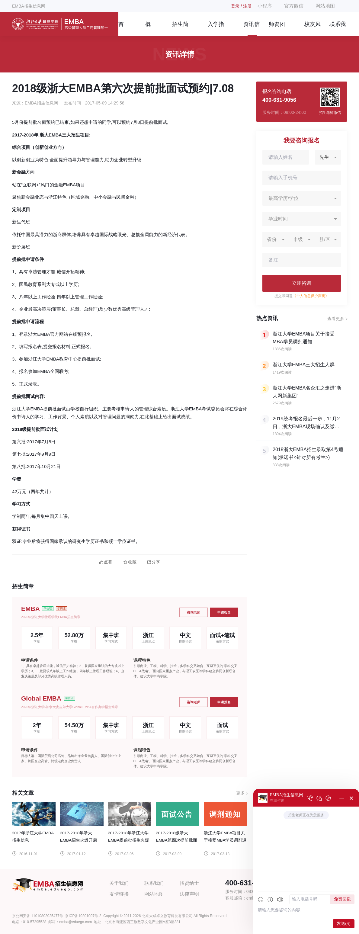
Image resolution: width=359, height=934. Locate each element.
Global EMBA (41, 698)
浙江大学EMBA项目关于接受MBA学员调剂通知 (225, 840)
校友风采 (312, 28)
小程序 (265, 5)
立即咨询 (301, 283)
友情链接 (119, 894)
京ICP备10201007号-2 (83, 916)
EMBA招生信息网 (28, 6)
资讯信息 (251, 28)
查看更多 (335, 318)
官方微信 (293, 5)
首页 (121, 28)
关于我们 (119, 883)
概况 (148, 28)
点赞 (105, 562)
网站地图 (325, 5)
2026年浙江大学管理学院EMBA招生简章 (50, 617)
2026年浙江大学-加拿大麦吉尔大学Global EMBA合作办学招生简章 (69, 707)
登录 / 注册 (241, 6)
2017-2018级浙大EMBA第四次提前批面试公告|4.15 (176, 840)
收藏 (129, 562)
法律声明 (189, 894)
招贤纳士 (189, 883)
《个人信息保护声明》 (311, 296)
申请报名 (224, 612)
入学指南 (216, 28)
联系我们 (337, 28)
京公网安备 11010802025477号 (37, 916)
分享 (153, 562)
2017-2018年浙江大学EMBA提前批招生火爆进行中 (128, 840)
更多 (240, 793)
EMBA (30, 608)
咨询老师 (193, 612)
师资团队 (277, 28)
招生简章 (180, 28)
